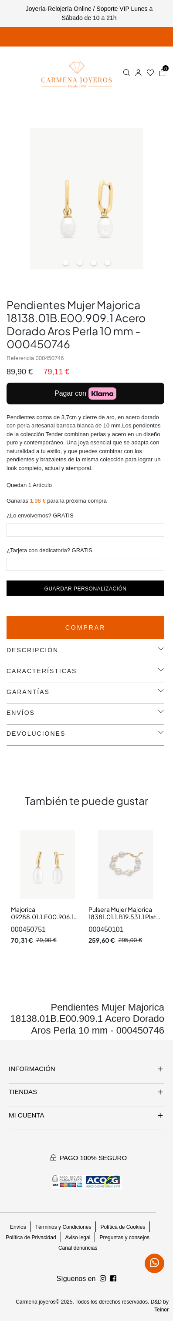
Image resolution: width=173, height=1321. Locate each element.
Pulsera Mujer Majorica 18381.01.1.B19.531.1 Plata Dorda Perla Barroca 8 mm (123, 920)
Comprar (85, 627)
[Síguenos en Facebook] (103, 1279)
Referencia (20, 358)
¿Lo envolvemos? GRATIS (40, 515)
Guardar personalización (85, 589)
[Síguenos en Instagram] (113, 1279)
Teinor (161, 1310)
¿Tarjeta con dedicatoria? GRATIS (49, 550)
